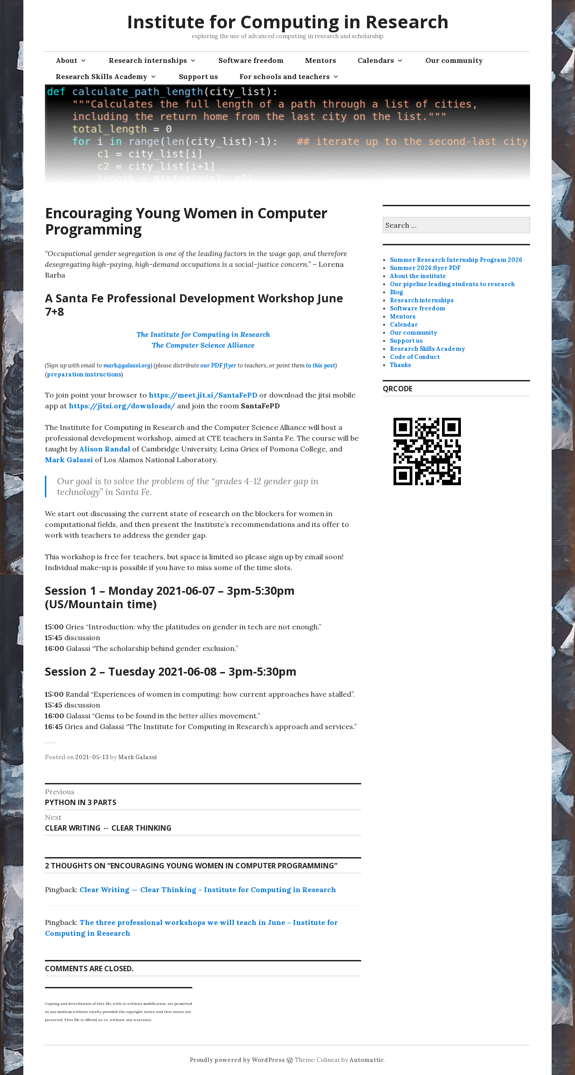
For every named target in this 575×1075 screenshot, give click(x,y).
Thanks (400, 365)
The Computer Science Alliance (203, 345)
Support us (198, 76)
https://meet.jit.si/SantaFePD (203, 394)
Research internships (148, 60)
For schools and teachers (284, 76)
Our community (454, 60)
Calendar (404, 324)
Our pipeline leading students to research (452, 284)
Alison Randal (104, 448)
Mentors (320, 60)
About (66, 60)
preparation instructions (84, 374)
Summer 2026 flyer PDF (425, 268)
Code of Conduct (415, 357)
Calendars (376, 60)
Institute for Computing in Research (288, 21)
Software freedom (250, 60)
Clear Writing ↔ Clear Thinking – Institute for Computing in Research (208, 889)
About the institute (418, 276)
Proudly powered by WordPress (237, 1060)
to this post (320, 365)
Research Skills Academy (101, 76)
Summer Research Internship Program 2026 (456, 260)
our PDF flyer (218, 365)
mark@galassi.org (126, 365)
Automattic (366, 1060)
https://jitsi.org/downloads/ (122, 405)
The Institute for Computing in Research (203, 334)
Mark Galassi (69, 459)
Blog (396, 292)
